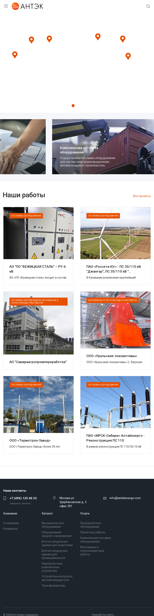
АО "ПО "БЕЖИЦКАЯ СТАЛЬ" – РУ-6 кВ (37, 269)
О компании (11, 523)
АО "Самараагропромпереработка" (38, 362)
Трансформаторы (53, 585)
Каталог (47, 513)
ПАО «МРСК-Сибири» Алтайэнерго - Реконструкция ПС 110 (115, 438)
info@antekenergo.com (125, 498)
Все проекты (142, 196)
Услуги (84, 513)
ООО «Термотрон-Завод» (30, 440)
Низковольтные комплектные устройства (52, 567)
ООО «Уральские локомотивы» (111, 356)
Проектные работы (27, 148)
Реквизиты (10, 528)
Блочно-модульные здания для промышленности (55, 554)
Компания (10, 513)
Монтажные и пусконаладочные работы (92, 551)
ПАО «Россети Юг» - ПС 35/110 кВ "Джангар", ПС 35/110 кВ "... (113, 269)
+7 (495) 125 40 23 (23, 498)
